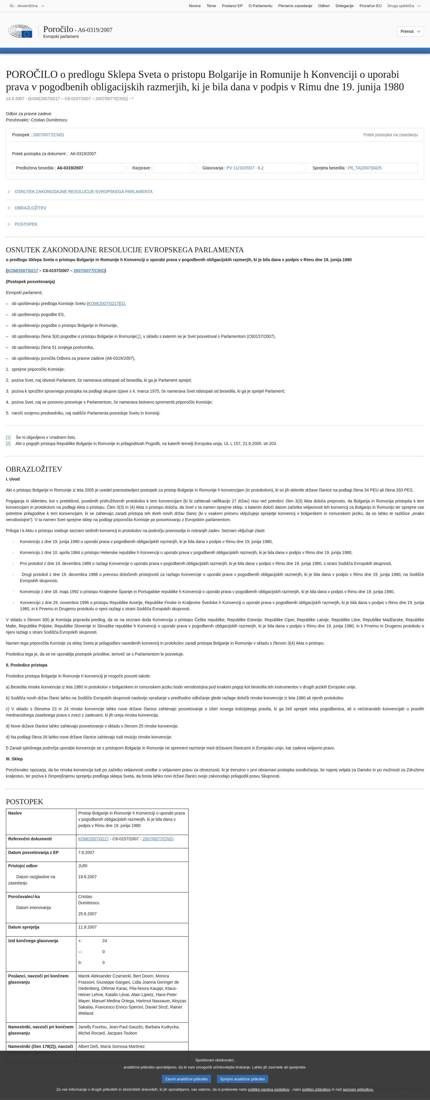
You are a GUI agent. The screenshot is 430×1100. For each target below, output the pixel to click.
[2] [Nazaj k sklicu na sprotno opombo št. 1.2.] (8, 443)
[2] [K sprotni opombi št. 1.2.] (138, 336)
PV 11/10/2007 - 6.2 (245, 168)
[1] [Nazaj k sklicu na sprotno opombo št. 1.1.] (8, 437)
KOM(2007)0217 (22, 270)
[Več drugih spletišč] (404, 6)
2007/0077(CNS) (48, 134)
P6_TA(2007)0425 (364, 168)
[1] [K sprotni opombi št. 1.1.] (122, 303)
